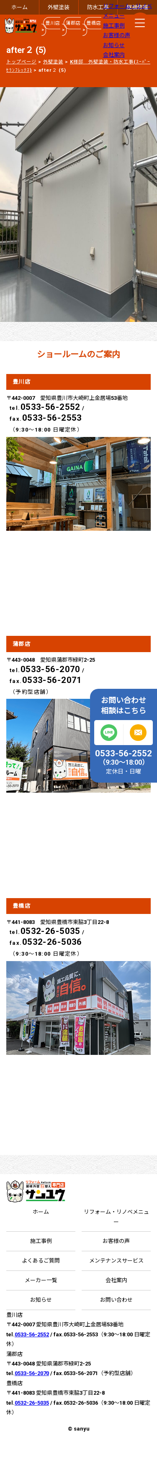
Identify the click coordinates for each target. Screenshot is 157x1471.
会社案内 (114, 55)
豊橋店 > (91, 26)
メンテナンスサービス (116, 1261)
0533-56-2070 (50, 669)
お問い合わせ (116, 1300)
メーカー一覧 (41, 1280)
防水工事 (98, 7)
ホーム (19, 7)
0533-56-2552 (50, 407)
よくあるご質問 (41, 1261)
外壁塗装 (58, 7)
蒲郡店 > (71, 26)
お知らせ (114, 45)
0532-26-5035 (50, 931)
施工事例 (114, 26)
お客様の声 (116, 35)
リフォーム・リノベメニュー (116, 1217)
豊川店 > (50, 26)
